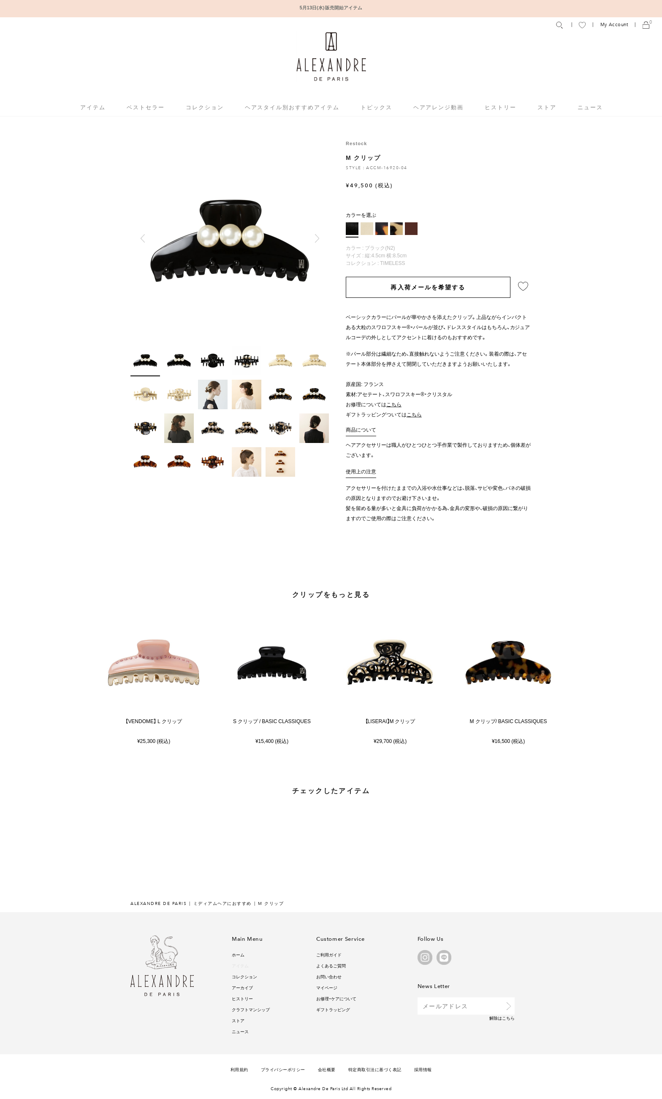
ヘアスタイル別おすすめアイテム (292, 107)
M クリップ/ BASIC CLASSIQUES (508, 721)
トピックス (376, 107)
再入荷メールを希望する (428, 287)
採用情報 (423, 1069)
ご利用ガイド (329, 954)
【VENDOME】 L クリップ (153, 721)
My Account (614, 24)
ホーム (238, 954)
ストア (546, 107)
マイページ (326, 987)
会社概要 (327, 1069)
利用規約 (239, 1069)
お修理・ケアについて (336, 998)
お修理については (374, 404)
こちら (508, 1018)
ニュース (590, 107)
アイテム (240, 965)
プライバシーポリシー (283, 1069)
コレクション (244, 976)
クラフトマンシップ (251, 1009)
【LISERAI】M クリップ (390, 721)
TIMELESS (392, 263)
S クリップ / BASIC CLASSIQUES (272, 721)
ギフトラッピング (333, 1009)
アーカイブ (242, 987)
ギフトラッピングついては (384, 414)
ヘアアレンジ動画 (438, 107)
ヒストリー (500, 107)
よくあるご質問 (331, 965)
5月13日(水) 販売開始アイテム (331, 7)
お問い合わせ (329, 976)
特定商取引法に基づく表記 (375, 1069)
